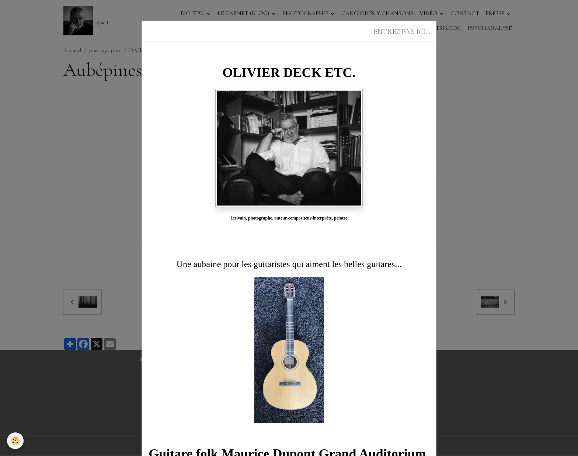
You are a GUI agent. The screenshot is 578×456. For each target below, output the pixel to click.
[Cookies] (15, 440)
